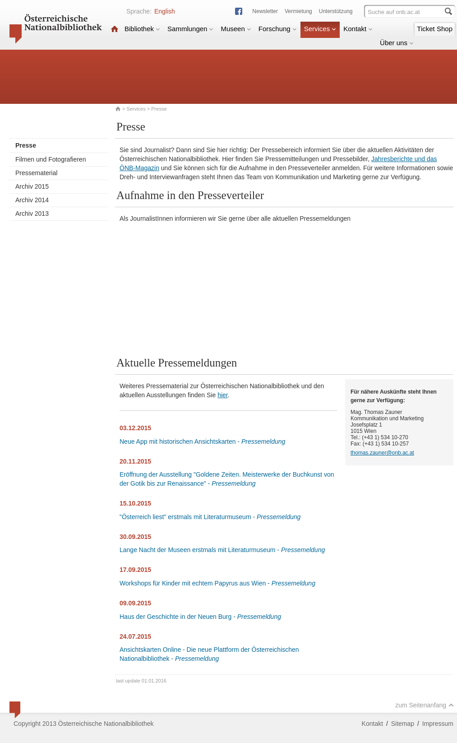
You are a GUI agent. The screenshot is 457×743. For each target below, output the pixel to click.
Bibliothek (142, 29)
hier (222, 395)
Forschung (278, 29)
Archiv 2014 (32, 200)
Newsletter (265, 11)
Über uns (397, 42)
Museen (236, 29)
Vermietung (298, 11)
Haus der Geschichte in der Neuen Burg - (200, 616)
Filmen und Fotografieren (50, 159)
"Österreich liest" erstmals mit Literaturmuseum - (210, 516)
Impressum (437, 723)
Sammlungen (190, 29)
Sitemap (402, 723)
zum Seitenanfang (424, 705)
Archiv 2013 (32, 213)
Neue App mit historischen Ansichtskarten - (202, 441)
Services (320, 29)
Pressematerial (36, 172)
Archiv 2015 (32, 186)
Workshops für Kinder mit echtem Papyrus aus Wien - (217, 583)
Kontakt (358, 29)
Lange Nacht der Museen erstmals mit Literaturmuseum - (222, 549)
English (164, 11)
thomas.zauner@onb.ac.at (382, 453)
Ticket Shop (434, 29)
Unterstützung (336, 11)
